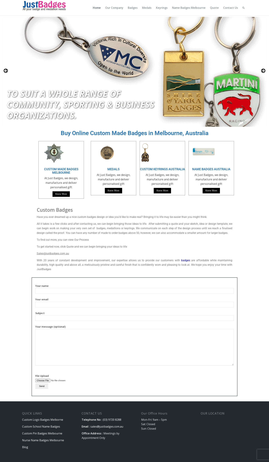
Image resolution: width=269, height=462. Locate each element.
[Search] (243, 7)
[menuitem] (97, 7)
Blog (25, 447)
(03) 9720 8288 (112, 420)
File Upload (57, 381)
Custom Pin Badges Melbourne (42, 433)
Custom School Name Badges (41, 426)
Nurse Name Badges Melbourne (43, 440)
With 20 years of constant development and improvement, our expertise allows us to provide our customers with (109, 260)
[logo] (44, 7)
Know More (61, 194)
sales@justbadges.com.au (106, 426)
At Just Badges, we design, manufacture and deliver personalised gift (113, 179)
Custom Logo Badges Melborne (42, 420)
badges (185, 260)
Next (263, 71)
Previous (6, 71)
